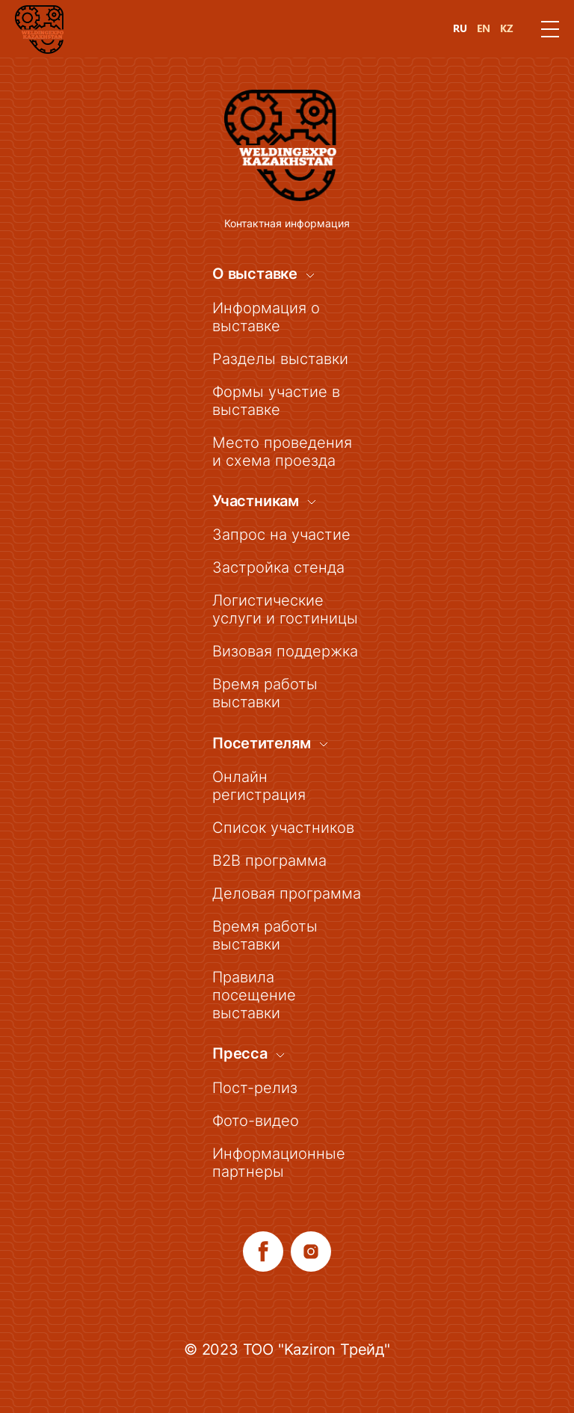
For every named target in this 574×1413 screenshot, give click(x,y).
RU (460, 28)
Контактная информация (287, 223)
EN (483, 28)
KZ (506, 28)
